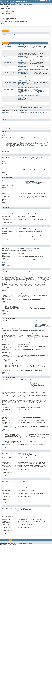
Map (18, 93)
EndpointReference (26, 97)
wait (41, 112)
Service (37, 73)
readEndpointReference (23, 106)
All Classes (25, 3)
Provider (16, 34)
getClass (17, 112)
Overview (2, 1)
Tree (16, 1)
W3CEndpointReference (12, 82)
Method (16, 4)
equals (7, 112)
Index (24, 1)
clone (3, 112)
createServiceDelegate (23, 72)
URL (29, 72)
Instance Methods (23, 42)
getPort (19, 97)
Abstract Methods (33, 42)
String (32, 46)
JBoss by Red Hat (10, 544)
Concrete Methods (43, 42)
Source (30, 106)
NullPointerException (7, 262)
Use (13, 1)
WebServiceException (7, 259)
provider (20, 102)
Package (6, 1)
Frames (14, 3)
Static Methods (13, 42)
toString (37, 112)
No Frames (19, 3)
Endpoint (9, 46)
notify (26, 112)
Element (30, 83)
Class (36, 56)
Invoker (19, 57)
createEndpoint (21, 56)
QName (19, 73)
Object (6, 19)
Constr (12, 4)
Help (27, 1)
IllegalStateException (7, 359)
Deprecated (19, 1)
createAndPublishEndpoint (24, 46)
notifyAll (31, 112)
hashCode (22, 112)
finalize (12, 112)
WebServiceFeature (22, 52)
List (27, 83)
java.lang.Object (4, 10)
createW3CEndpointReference (24, 82)
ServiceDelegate (11, 72)
